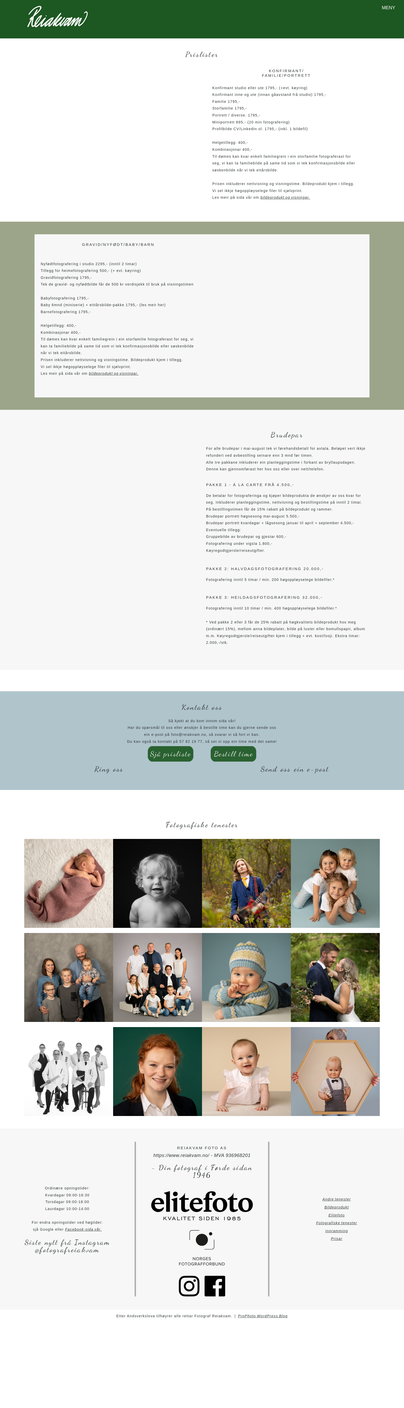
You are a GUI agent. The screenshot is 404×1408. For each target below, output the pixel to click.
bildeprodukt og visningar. (285, 190)
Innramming (336, 1223)
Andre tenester (337, 1192)
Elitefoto (337, 1207)
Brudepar (287, 427)
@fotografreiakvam (67, 1242)
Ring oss (109, 761)
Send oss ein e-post (295, 761)
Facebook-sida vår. (83, 1222)
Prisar (336, 1231)
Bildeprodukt (336, 1200)
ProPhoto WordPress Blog (263, 1308)
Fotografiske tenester (336, 1215)
